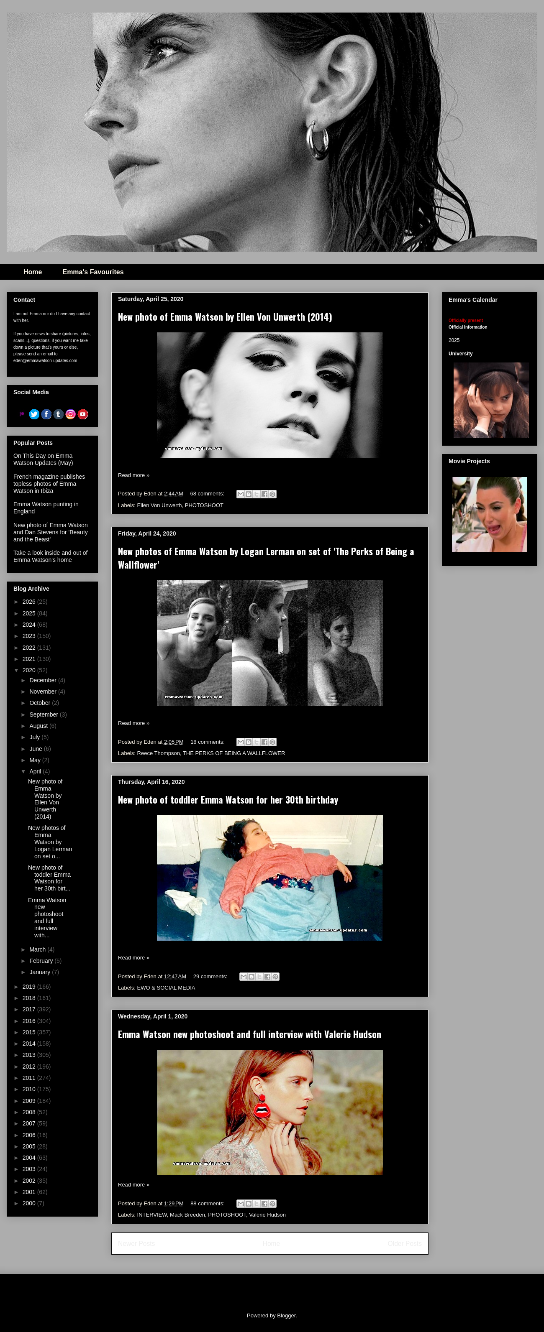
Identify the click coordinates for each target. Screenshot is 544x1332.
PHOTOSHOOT (204, 505)
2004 (30, 1157)
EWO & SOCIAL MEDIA (166, 988)
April (36, 771)
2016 (30, 1021)
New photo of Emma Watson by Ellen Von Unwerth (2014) (225, 316)
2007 (30, 1123)
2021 (30, 659)
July (35, 737)
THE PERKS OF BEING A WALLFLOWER (234, 753)
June (36, 748)
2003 (30, 1169)
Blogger (286, 1315)
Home (32, 272)
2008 (30, 1112)
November (43, 691)
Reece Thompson (158, 753)
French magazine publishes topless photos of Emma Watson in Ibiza (49, 483)
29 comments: (211, 976)
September (44, 714)
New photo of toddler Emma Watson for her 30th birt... (49, 878)
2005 (30, 1146)
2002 (30, 1180)
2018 (30, 998)
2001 (30, 1192)
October (40, 702)
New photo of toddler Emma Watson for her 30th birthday (228, 799)
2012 (30, 1066)
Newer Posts (136, 1243)
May (35, 760)
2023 (30, 636)
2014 (30, 1043)
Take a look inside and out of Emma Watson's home (50, 556)
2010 (30, 1089)
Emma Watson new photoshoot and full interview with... (47, 918)
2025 (30, 613)
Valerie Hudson (267, 1215)
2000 (30, 1203)
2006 (30, 1135)
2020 (30, 670)
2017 (30, 1009)
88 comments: (208, 1203)
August (39, 725)
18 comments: (208, 742)
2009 (30, 1100)
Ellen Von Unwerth (159, 505)
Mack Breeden (187, 1215)
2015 (30, 1032)
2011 (30, 1077)
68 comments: (208, 493)
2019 (30, 986)
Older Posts (405, 1243)
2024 (30, 624)
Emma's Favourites (92, 272)
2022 (30, 647)
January (40, 972)
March (38, 949)
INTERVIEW (152, 1215)
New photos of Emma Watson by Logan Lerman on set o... (50, 841)
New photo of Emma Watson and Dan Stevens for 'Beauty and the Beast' (50, 532)
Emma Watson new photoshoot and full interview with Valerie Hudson (249, 1034)
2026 (30, 601)
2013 (30, 1054)
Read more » (133, 475)
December (43, 680)
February (41, 960)
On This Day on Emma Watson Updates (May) (43, 459)
